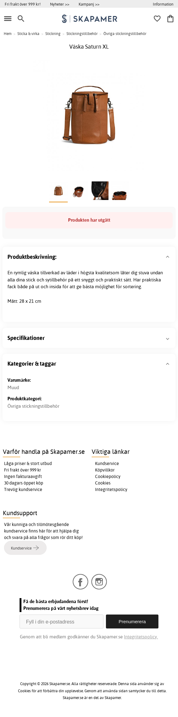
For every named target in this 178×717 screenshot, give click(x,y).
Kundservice (107, 463)
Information (163, 4)
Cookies (103, 483)
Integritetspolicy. (141, 637)
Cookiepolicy (108, 476)
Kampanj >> (89, 4)
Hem (7, 33)
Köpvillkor (105, 470)
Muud (13, 387)
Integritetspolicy (111, 489)
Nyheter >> (59, 4)
